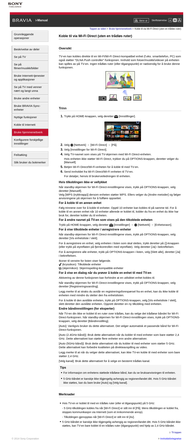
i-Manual (41, 20)
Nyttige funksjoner (25, 117)
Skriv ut (143, 20)
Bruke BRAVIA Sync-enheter (27, 107)
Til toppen (176, 432)
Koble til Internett (24, 124)
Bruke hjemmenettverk (28, 132)
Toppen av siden (98, 29)
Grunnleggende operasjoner (24, 36)
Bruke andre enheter (27, 98)
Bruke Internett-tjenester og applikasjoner (29, 77)
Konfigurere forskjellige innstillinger (28, 141)
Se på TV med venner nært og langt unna (28, 88)
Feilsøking (20, 154)
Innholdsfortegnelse (170, 438)
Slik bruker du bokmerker (30, 162)
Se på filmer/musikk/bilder (26, 66)
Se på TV (20, 56)
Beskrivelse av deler (27, 49)
